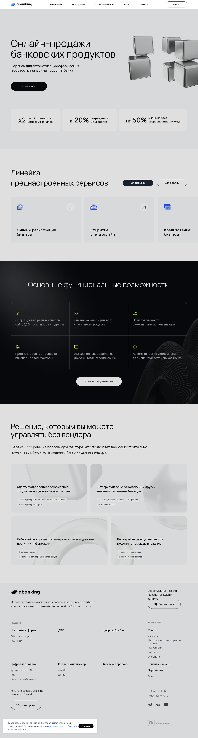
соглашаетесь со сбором (61, 726)
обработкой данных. (17, 729)
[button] (176, 4)
